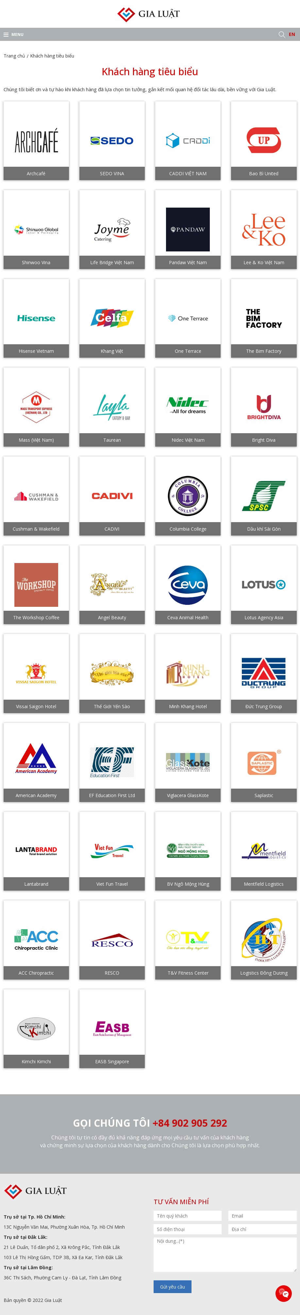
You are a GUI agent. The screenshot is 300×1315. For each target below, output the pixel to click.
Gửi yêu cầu (172, 1287)
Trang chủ (14, 56)
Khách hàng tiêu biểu (52, 56)
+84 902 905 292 (190, 1123)
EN (292, 34)
